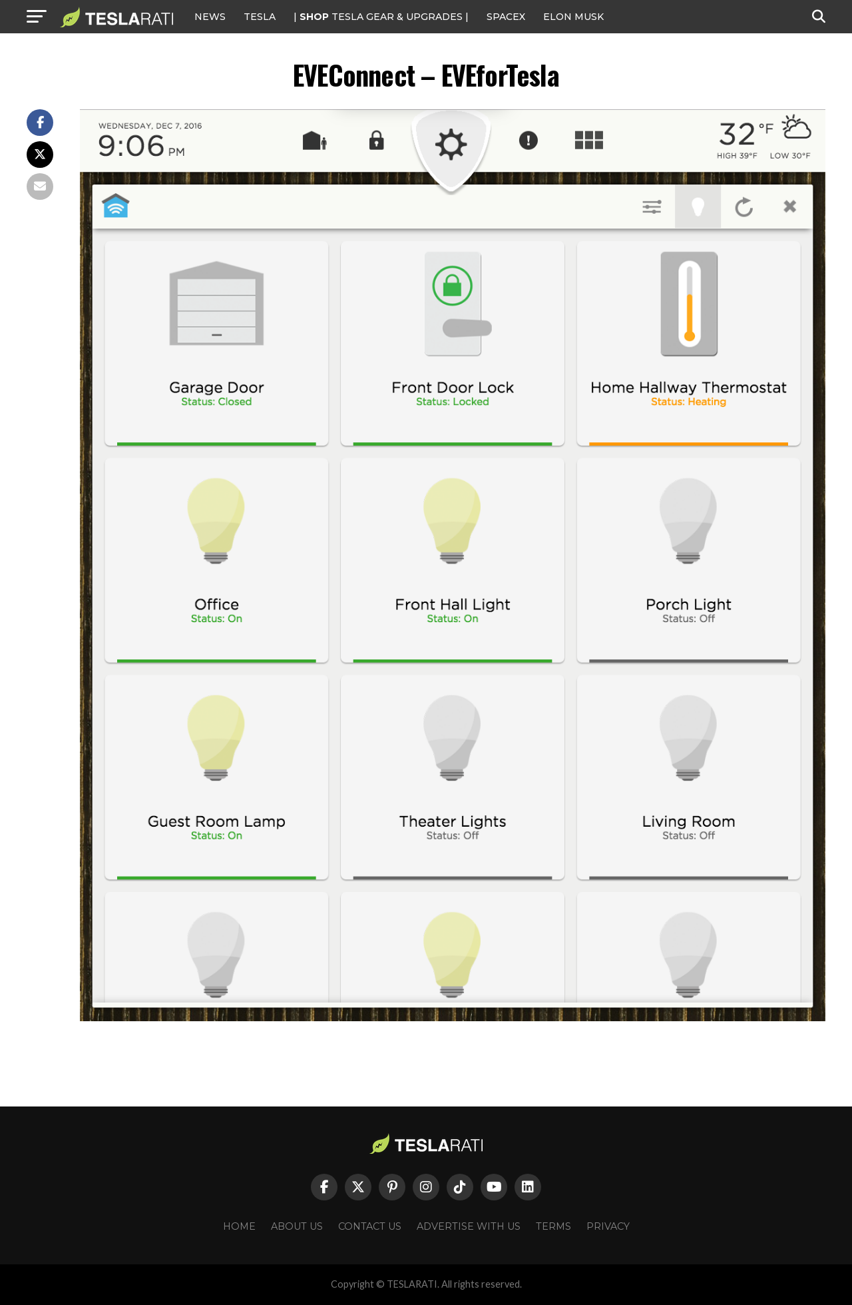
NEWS (210, 17)
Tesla (260, 17)
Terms (553, 1226)
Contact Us (369, 1226)
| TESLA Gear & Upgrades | (381, 17)
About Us (297, 1226)
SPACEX (506, 17)
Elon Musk (573, 17)
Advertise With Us (469, 1226)
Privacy (608, 1226)
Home (239, 1226)
